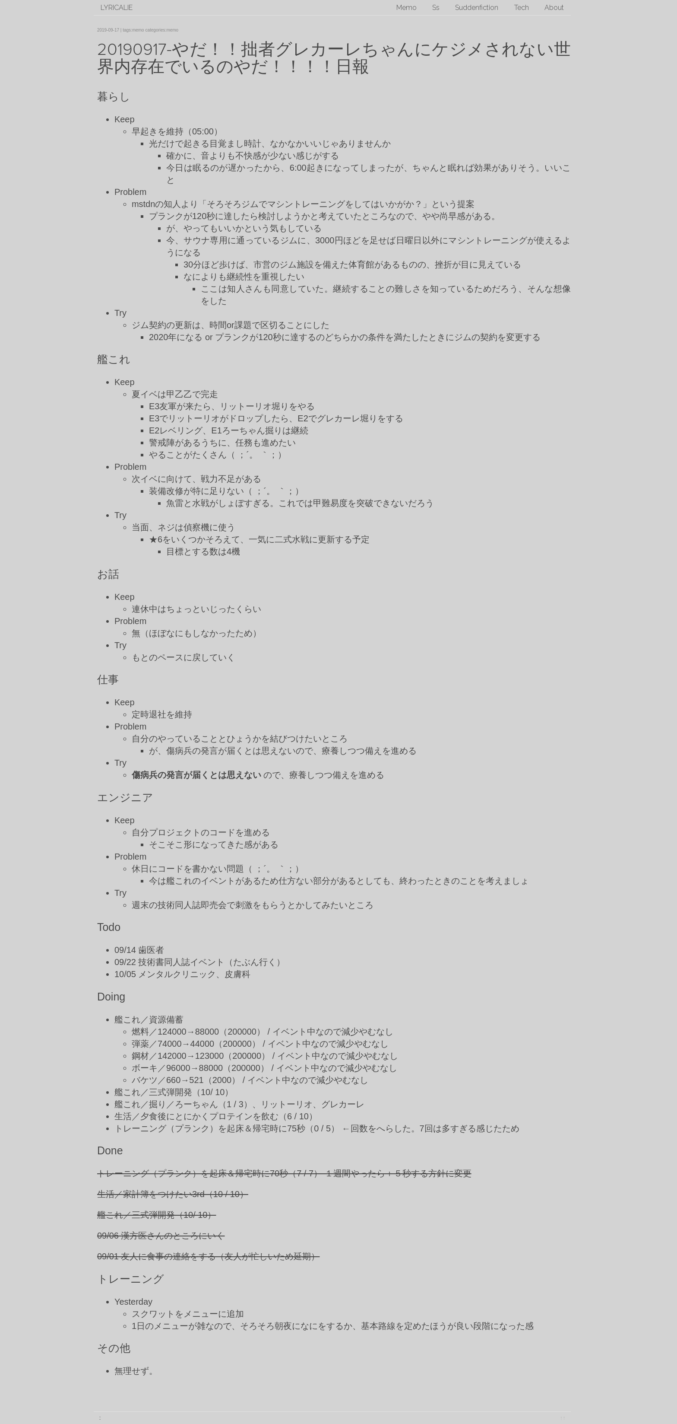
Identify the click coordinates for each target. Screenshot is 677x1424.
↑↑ (563, 1417)
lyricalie (117, 7)
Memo (406, 7)
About (554, 7)
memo (138, 30)
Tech (521, 7)
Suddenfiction (476, 7)
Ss (436, 7)
